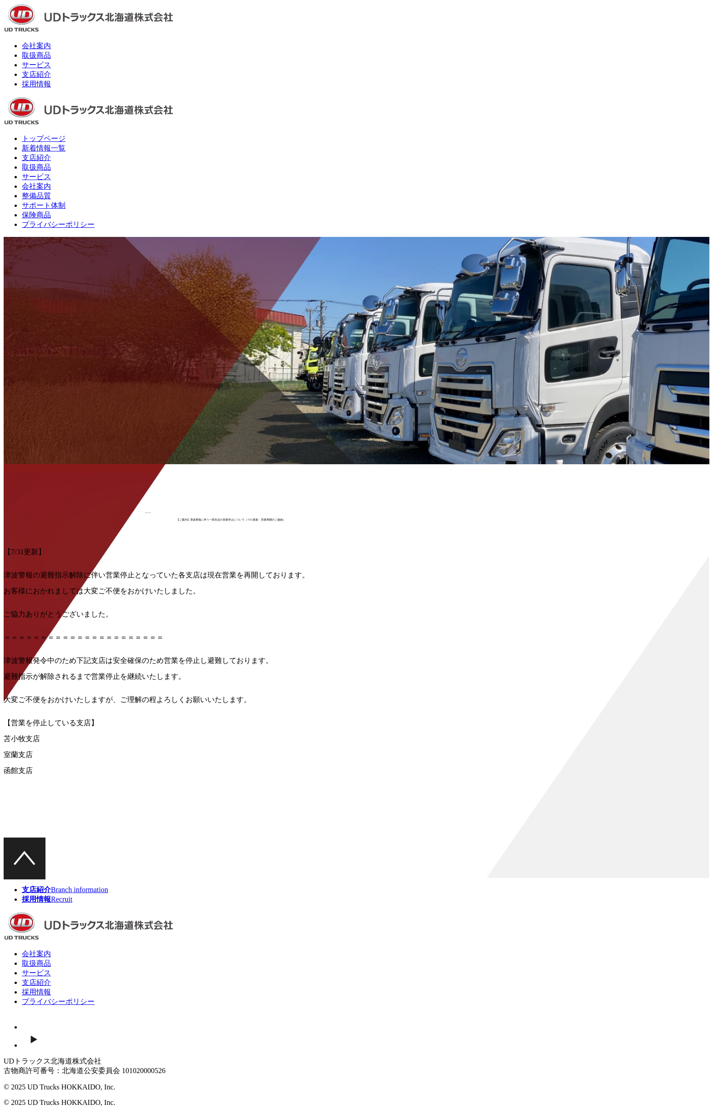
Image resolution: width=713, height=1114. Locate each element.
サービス (36, 65)
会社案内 (36, 46)
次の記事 (394, 825)
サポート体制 (43, 205)
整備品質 (36, 196)
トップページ (43, 138)
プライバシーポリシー (58, 224)
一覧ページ (323, 825)
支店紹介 (36, 74)
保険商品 (36, 215)
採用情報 (36, 84)
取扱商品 (36, 55)
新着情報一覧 (43, 148)
